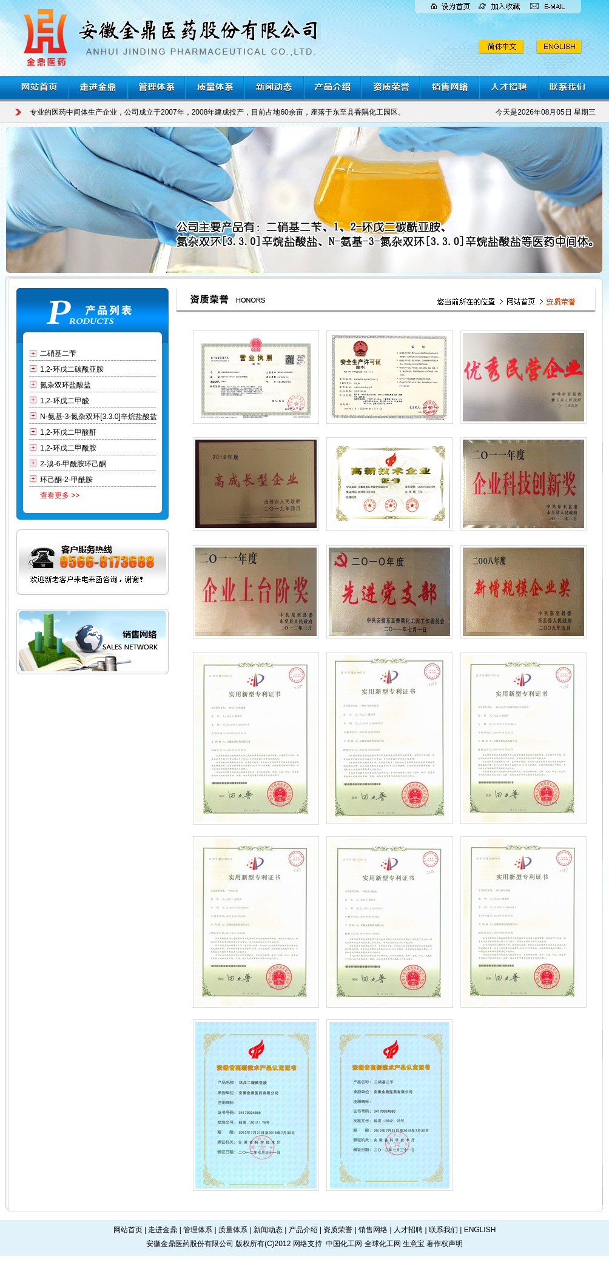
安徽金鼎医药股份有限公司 (190, 1243)
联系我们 (443, 1229)
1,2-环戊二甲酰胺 (68, 448)
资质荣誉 (337, 1229)
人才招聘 (408, 1229)
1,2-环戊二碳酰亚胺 (72, 369)
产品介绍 (303, 1229)
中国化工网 (344, 1243)
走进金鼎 (162, 1229)
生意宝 (414, 1243)
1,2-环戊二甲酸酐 (68, 432)
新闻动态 (268, 1229)
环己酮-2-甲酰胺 (66, 479)
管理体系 (197, 1229)
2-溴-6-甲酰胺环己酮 (73, 464)
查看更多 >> (59, 495)
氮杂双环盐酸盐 (65, 385)
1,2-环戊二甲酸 (64, 401)
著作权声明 (444, 1243)
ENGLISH (480, 1229)
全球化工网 (383, 1243)
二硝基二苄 (58, 353)
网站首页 (128, 1229)
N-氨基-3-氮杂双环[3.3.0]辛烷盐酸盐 (98, 416)
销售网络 (373, 1229)
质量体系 (232, 1229)
